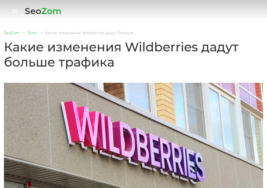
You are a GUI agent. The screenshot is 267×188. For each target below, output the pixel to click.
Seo (43, 11)
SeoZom (12, 32)
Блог (32, 32)
